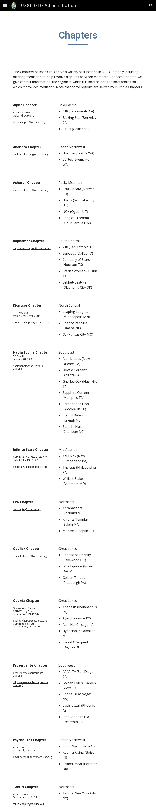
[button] (5, 5)
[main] (77, 37)
